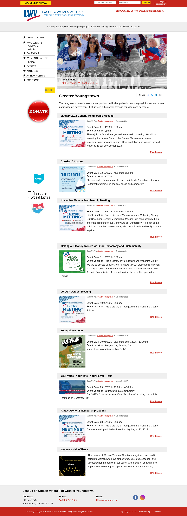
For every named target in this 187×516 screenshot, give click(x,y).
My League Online (128, 511)
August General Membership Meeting (83, 410)
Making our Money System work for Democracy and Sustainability (101, 246)
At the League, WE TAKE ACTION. (80, 83)
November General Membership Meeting (85, 200)
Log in (146, 2)
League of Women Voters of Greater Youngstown (58, 490)
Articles (32, 71)
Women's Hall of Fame (74, 449)
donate (38, 103)
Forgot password (160, 4)
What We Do (33, 46)
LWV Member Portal (36, 3)
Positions (33, 80)
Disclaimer (157, 511)
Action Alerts (69, 79)
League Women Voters (63, 13)
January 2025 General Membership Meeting (87, 115)
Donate (31, 66)
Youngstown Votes (72, 330)
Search (49, 90)
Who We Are (34, 42)
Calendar (33, 53)
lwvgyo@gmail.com (108, 500)
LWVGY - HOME (35, 37)
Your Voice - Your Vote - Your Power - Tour (86, 375)
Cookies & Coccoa (72, 161)
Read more (156, 152)
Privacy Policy (144, 511)
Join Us (31, 49)
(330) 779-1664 (69, 500)
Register (163, 2)
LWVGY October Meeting (76, 291)
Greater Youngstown (105, 121)
